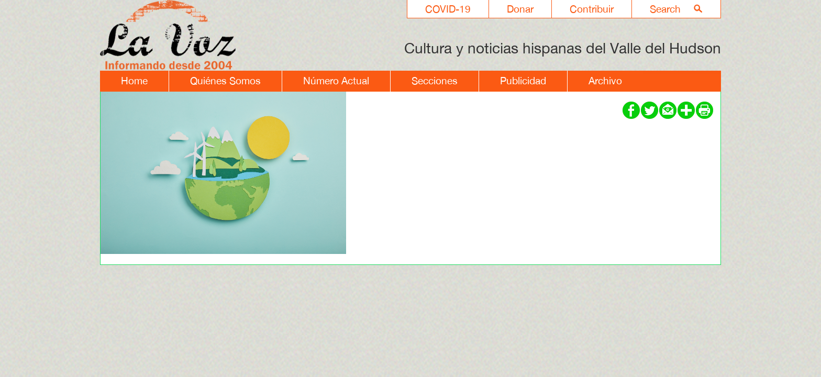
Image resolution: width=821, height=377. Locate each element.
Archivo (605, 80)
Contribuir (592, 9)
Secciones (435, 80)
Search (665, 9)
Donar (520, 9)
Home (134, 80)
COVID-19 (448, 9)
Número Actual (336, 80)
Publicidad (523, 80)
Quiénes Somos (225, 80)
